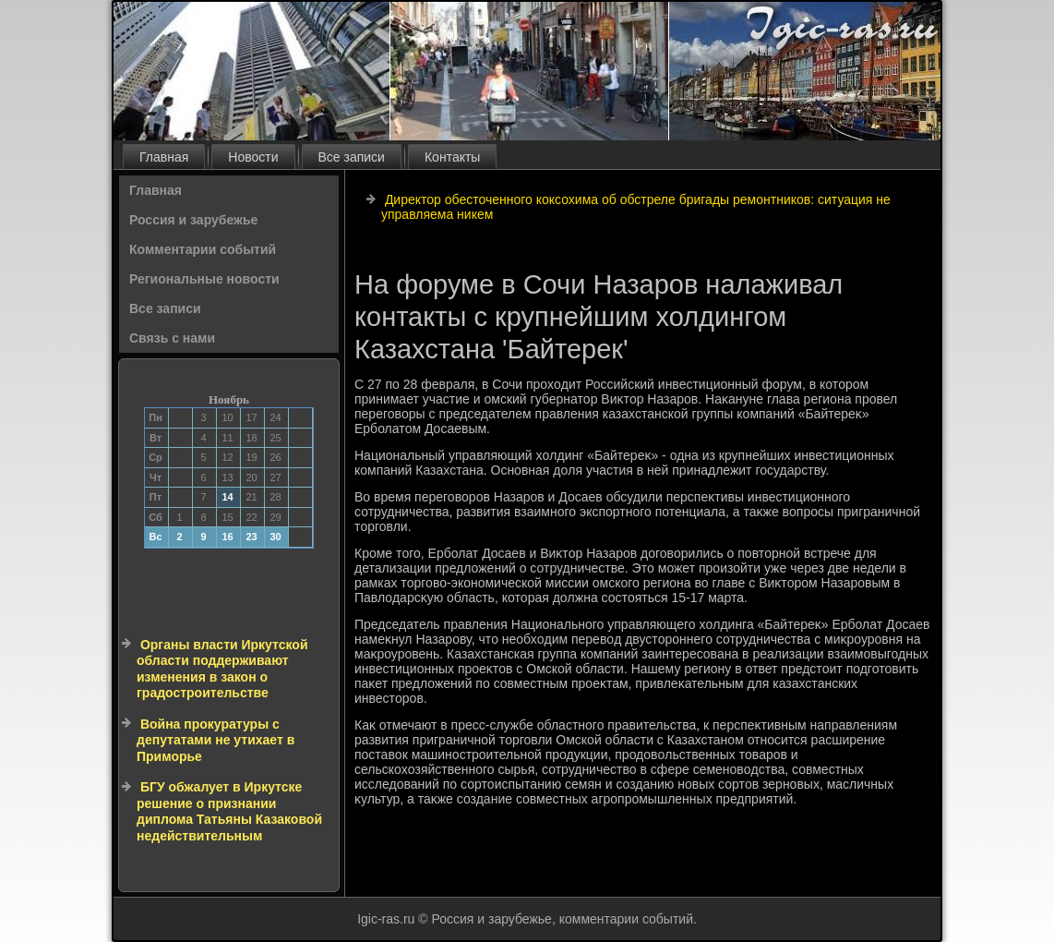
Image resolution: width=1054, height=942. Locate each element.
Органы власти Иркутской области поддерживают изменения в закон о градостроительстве (222, 669)
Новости (253, 157)
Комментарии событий (202, 249)
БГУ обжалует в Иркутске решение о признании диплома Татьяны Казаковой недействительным (229, 811)
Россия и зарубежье (193, 219)
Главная (163, 157)
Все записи (351, 157)
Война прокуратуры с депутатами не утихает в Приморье (215, 740)
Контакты (452, 157)
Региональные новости (204, 279)
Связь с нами (172, 338)
